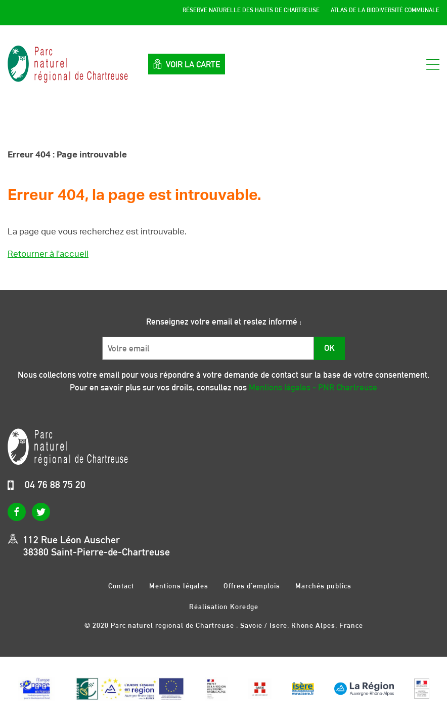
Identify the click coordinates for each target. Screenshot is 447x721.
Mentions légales (178, 585)
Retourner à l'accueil (48, 254)
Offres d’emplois (252, 585)
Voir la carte (186, 64)
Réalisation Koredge (223, 607)
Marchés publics (323, 585)
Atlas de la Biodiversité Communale (385, 10)
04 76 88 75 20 (55, 484)
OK (329, 348)
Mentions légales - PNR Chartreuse (313, 387)
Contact (121, 585)
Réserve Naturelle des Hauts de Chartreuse (251, 10)
